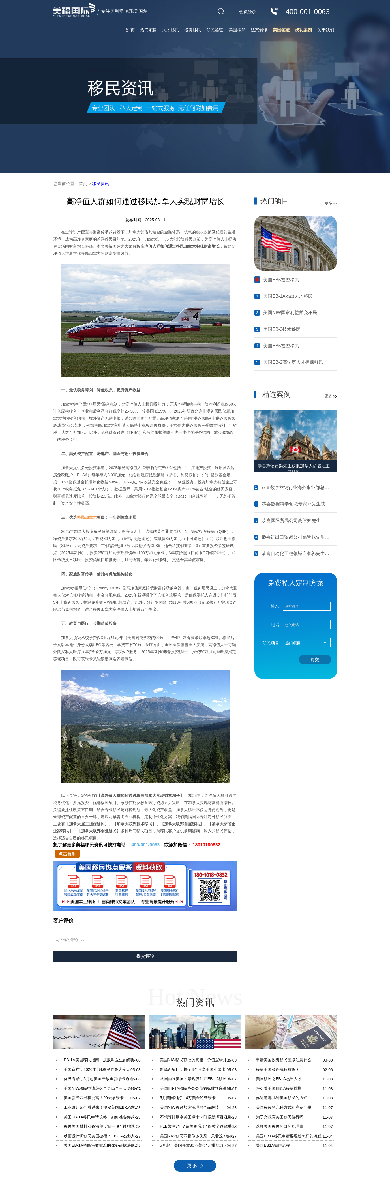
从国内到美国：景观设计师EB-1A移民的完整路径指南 (198, 1081)
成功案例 (303, 29)
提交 (314, 659)
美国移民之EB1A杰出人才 (294, 1081)
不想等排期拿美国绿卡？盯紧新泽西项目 (198, 1119)
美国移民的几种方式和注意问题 (294, 1109)
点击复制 (67, 854)
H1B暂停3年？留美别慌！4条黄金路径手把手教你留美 (198, 1128)
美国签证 (281, 29)
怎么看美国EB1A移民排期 (294, 1090)
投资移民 (192, 29)
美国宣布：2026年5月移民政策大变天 (102, 1071)
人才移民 (170, 29)
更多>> (331, 203)
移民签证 (214, 29)
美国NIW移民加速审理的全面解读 (198, 1109)
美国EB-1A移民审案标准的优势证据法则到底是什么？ (102, 1147)
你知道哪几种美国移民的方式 (294, 1100)
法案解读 (259, 29)
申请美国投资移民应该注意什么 (294, 1062)
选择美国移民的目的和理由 (294, 1128)
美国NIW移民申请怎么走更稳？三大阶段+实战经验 (102, 1090)
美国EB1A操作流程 (294, 1147)
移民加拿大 (87, 517)
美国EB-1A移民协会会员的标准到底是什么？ (198, 1090)
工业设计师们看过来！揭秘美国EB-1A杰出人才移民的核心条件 (102, 1109)
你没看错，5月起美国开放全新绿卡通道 (102, 1081)
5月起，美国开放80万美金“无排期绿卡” (198, 1147)
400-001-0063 (145, 844)
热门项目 (148, 29)
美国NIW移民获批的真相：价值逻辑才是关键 (198, 1062)
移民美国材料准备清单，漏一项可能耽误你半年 (102, 1128)
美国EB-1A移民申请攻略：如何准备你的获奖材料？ (102, 1119)
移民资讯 (100, 183)
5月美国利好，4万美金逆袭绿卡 (198, 1100)
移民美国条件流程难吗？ (294, 1071)
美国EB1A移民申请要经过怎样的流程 (294, 1138)
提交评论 (145, 957)
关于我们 (325, 29)
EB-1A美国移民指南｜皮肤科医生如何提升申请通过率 (102, 1062)
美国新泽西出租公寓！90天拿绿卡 (102, 1100)
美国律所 (237, 29)
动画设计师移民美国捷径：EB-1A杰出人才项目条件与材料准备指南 (102, 1138)
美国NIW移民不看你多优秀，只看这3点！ (198, 1138)
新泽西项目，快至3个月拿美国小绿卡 (198, 1071)
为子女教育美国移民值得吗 (294, 1119)
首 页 (130, 29)
